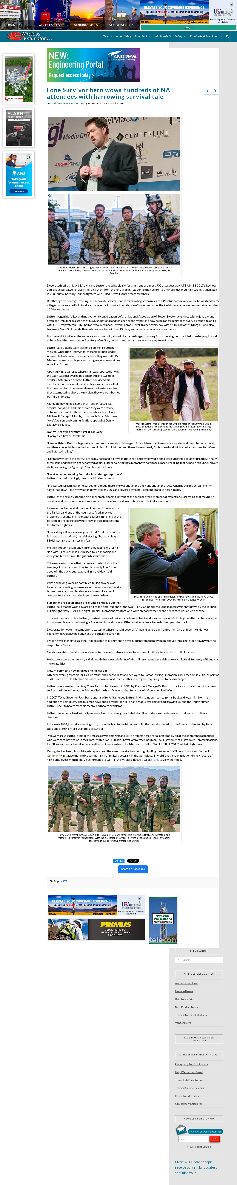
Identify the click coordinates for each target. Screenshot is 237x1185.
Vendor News (183, 1022)
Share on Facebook (133, 868)
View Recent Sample (199, 1146)
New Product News (186, 1007)
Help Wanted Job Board (189, 1072)
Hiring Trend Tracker (187, 1095)
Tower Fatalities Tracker (189, 1080)
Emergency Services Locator (191, 1064)
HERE (155, 759)
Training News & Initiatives (191, 1014)
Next (214, 1138)
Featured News (77, 103)
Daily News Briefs (185, 999)
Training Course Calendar (190, 1087)
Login (188, 27)
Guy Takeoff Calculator (188, 1103)
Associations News (58, 103)
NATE (64, 881)
